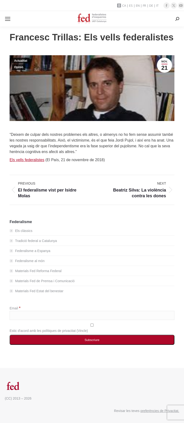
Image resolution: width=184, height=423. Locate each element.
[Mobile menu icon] (8, 19)
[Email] (92, 315)
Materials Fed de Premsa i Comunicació (45, 281)
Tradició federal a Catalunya (36, 241)
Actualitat (20, 60)
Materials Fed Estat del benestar (39, 291)
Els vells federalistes (27, 160)
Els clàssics (23, 231)
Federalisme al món (30, 261)
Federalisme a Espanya (32, 251)
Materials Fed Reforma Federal (38, 271)
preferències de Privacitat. (159, 411)
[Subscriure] (92, 340)
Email (15, 308)
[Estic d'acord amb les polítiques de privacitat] (92, 325)
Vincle (82, 331)
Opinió (18, 67)
